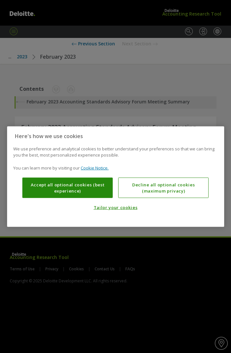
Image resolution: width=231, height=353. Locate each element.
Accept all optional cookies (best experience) (68, 188)
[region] (115, 176)
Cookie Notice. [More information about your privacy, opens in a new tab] (95, 168)
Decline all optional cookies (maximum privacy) (163, 188)
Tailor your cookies (115, 207)
